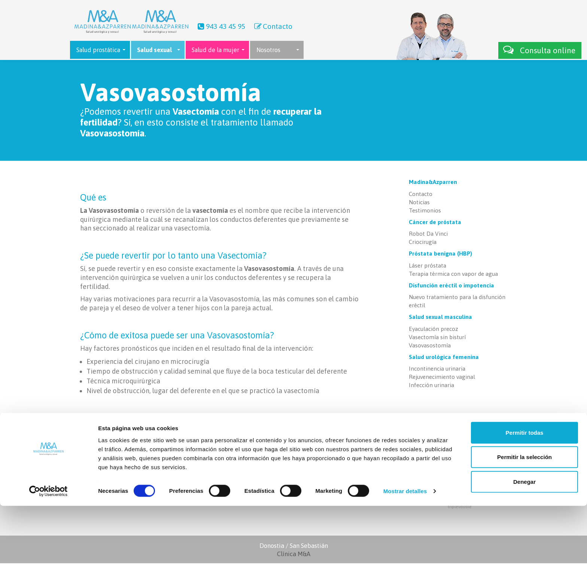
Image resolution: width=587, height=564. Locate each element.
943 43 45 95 (220, 26)
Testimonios (425, 211)
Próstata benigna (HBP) (440, 254)
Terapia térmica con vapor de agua (453, 274)
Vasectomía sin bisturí (437, 338)
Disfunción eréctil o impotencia (451, 286)
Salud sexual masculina (440, 318)
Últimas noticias (320, 455)
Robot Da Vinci (428, 235)
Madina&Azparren (433, 183)
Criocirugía (423, 243)
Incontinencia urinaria (437, 369)
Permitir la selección (524, 515)
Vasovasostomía (430, 346)
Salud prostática (98, 49)
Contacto (272, 26)
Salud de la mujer (215, 49)
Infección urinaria (431, 386)
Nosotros (268, 49)
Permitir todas (525, 490)
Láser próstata (427, 266)
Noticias (419, 203)
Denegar (524, 539)
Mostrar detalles (405, 549)
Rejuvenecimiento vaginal (442, 377)
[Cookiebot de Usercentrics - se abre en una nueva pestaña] (48, 549)
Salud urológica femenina (444, 358)
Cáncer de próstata (435, 223)
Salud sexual (154, 49)
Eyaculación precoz (433, 329)
